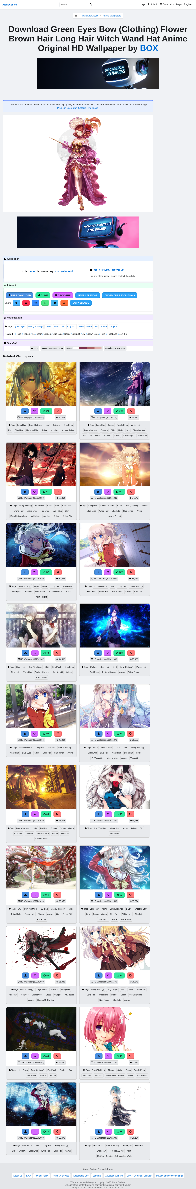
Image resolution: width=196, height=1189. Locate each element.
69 (119, 895)
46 (119, 1056)
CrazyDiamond (64, 271)
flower (48, 326)
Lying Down (23, 1070)
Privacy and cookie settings (169, 1176)
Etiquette (97, 1176)
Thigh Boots (41, 989)
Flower (41, 914)
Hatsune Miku (32, 430)
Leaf (48, 425)
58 (46, 975)
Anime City (41, 919)
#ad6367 (90, 348)
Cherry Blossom (58, 909)
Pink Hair (12, 995)
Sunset (145, 506)
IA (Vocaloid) (96, 758)
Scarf (38, 334)
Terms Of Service (60, 1176)
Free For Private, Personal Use (108, 270)
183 (119, 491)
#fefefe (76, 348)
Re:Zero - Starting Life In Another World (114, 1156)
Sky (128, 430)
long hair (71, 326)
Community (167, 4)
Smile (36, 753)
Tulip (102, 334)
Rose (18, 334)
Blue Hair (19, 430)
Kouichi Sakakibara (18, 516)
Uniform (93, 667)
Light (35, 828)
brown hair (59, 326)
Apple (125, 828)
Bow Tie (122, 334)
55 (46, 895)
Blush (119, 506)
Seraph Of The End (45, 1000)
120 (119, 653)
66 (119, 814)
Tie (32, 334)
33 (46, 1131)
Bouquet (75, 334)
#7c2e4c (83, 348)
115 (46, 733)
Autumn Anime (68, 430)
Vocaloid (54, 430)
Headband (112, 334)
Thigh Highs (16, 914)
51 (119, 1131)
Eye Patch (57, 511)
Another (46, 516)
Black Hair (66, 506)
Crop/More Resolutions (120, 295)
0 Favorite (63, 295)
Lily (83, 334)
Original (113, 326)
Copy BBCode (81, 303)
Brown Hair (19, 511)
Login (179, 4)
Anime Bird (67, 516)
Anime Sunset (114, 516)
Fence (111, 425)
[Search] (91, 4)
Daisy (66, 334)
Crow (49, 506)
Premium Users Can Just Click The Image (78, 108)
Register (188, 4)
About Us (17, 1176)
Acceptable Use (81, 1176)
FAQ (28, 1176)
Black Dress (37, 995)
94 (119, 733)
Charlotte (107, 435)
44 (46, 1056)
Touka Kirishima (42, 672)
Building (43, 828)
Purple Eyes (122, 425)
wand (89, 326)
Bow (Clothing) (35, 425)
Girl (141, 828)
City (19, 909)
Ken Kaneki (57, 672)
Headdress (98, 1146)
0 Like (43, 295)
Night (120, 430)
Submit (152, 4)
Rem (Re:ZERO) (116, 1151)
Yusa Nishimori (135, 995)
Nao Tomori (95, 435)
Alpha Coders (9, 4)
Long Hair (21, 425)
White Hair (135, 425)
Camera (104, 430)
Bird (57, 506)
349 (119, 411)
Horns (138, 753)
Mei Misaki (35, 516)
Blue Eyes (57, 334)
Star (84, 435)
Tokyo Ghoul (41, 677)
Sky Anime (142, 435)
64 (119, 975)
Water (45, 586)
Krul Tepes (69, 995)
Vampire (58, 995)
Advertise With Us (114, 1176)
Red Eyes (45, 511)
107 (119, 572)
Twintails (56, 425)
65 (46, 814)
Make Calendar (87, 295)
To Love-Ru (142, 1075)
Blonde (114, 995)
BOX (149, 48)
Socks (62, 1070)
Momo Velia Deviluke (115, 1075)
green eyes (20, 326)
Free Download (19, 295)
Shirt (47, 667)
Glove (117, 748)
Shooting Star (139, 430)
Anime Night (128, 435)
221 (46, 491)
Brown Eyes (92, 334)
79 (46, 653)
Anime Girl (114, 833)
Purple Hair (141, 667)
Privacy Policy (41, 1176)
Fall (10, 430)
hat (96, 326)
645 (46, 411)
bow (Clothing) (35, 326)
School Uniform (107, 506)
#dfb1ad (98, 348)
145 (46, 572)
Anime (103, 326)
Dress (48, 995)
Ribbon (26, 334)
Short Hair (39, 506)
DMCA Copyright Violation (139, 1176)
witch (81, 326)
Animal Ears (106, 748)
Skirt (113, 430)
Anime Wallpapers (112, 15)
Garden (46, 334)
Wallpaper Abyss (90, 15)
